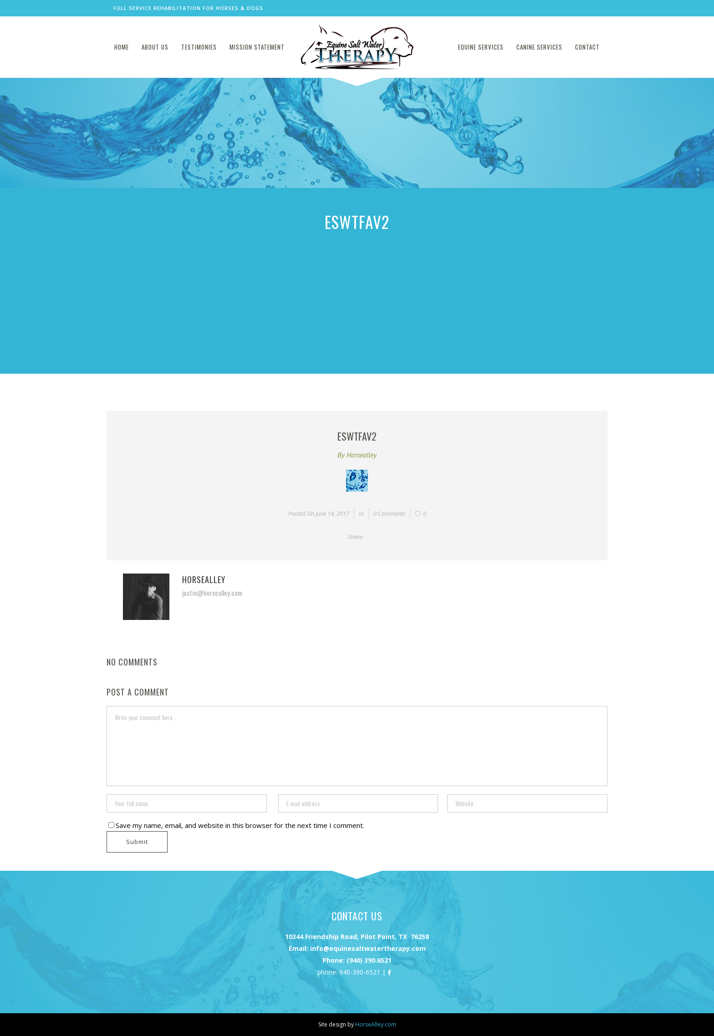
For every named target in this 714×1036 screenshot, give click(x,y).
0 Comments (389, 513)
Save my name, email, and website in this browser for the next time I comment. (240, 825)
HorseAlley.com (375, 1024)
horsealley (362, 454)
